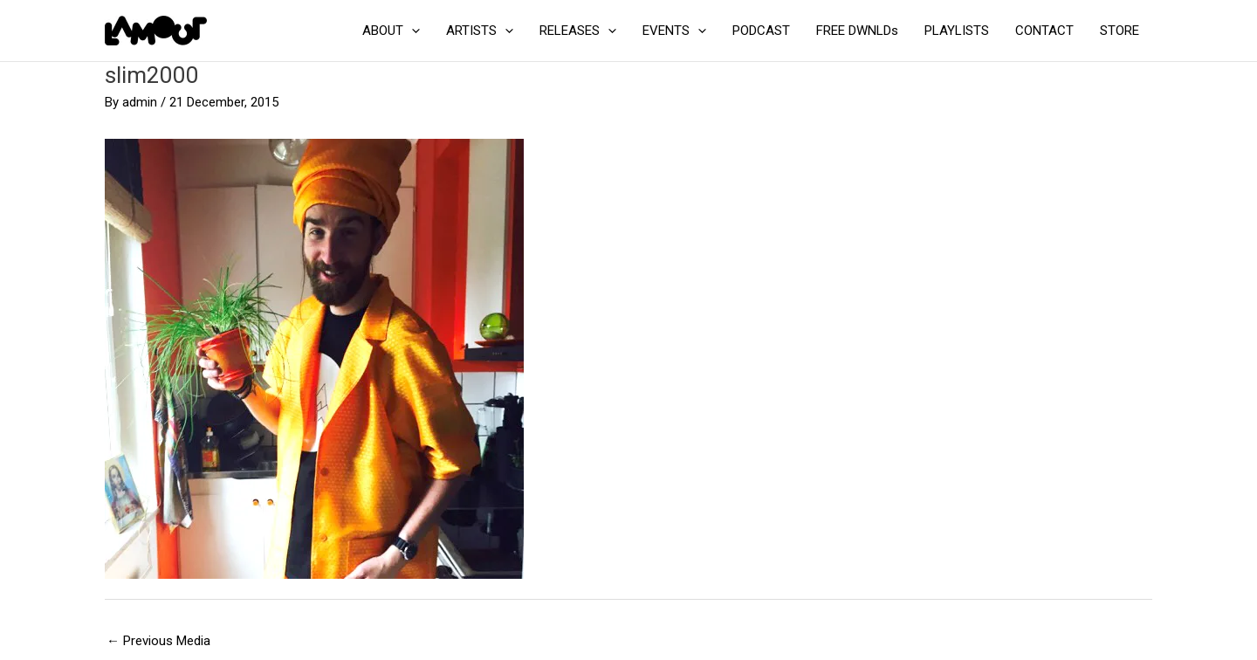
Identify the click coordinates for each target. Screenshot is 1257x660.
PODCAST (761, 30)
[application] (411, 30)
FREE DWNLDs (857, 30)
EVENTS (674, 30)
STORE (1119, 30)
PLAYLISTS (956, 30)
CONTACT (1044, 30)
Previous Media (158, 641)
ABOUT (391, 30)
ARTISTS (479, 30)
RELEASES (577, 30)
